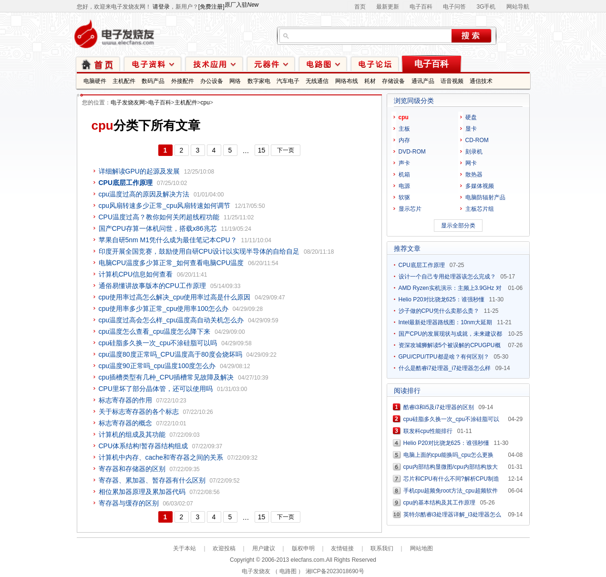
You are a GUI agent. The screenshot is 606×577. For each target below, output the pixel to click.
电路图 (323, 63)
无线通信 (317, 81)
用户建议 (263, 548)
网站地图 (421, 548)
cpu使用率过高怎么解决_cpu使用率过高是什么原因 (175, 297)
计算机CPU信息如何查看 (136, 274)
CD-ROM (477, 140)
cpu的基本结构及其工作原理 (439, 502)
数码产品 (153, 81)
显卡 (471, 128)
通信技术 (481, 81)
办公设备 (211, 81)
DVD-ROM (412, 151)
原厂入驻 (242, 4)
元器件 (271, 63)
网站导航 (517, 6)
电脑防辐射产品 (485, 197)
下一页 (285, 150)
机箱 (404, 174)
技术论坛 (374, 63)
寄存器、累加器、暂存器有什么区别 (152, 480)
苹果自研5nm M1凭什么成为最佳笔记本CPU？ (168, 240)
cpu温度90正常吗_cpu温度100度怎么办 (157, 366)
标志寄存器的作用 (125, 400)
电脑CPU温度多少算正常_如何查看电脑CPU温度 (171, 263)
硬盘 (471, 117)
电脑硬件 (94, 81)
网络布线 (346, 81)
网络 (235, 81)
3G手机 (485, 6)
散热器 (474, 174)
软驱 (404, 197)
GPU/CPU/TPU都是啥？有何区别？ (444, 356)
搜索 (471, 36)
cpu (205, 102)
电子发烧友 (256, 571)
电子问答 (454, 6)
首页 (360, 6)
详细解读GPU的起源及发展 (139, 171)
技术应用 (214, 63)
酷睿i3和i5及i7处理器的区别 (438, 407)
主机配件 (124, 81)
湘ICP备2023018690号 (335, 571)
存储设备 (393, 81)
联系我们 (381, 548)
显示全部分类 (458, 225)
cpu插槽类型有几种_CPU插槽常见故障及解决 (166, 377)
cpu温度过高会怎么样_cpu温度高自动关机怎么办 (171, 320)
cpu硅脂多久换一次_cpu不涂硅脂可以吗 (158, 343)
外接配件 (182, 81)
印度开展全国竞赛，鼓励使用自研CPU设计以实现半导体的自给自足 (199, 251)
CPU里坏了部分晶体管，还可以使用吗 (156, 388)
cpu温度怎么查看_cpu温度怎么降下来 (155, 331)
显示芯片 (410, 209)
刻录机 (474, 151)
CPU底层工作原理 (422, 265)
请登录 (161, 6)
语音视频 (452, 81)
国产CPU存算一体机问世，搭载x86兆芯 (158, 228)
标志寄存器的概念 (125, 423)
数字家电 (258, 81)
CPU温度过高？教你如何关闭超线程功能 (159, 217)
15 (262, 150)
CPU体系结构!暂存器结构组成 (143, 446)
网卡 (471, 163)
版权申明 (303, 548)
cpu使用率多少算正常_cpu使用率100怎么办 (163, 308)
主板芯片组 (479, 209)
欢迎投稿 (224, 548)
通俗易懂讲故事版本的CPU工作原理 (152, 285)
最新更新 (387, 6)
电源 (404, 186)
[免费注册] (211, 6)
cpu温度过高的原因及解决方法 (144, 194)
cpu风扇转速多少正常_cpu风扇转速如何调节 (165, 205)
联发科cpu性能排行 (427, 431)
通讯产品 (422, 81)
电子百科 (421, 6)
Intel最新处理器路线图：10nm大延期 (446, 322)
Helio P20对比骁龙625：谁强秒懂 (441, 299)
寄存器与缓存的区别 (129, 503)
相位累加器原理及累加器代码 (142, 491)
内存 (404, 140)
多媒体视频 (479, 186)
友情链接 (342, 548)
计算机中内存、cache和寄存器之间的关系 (161, 457)
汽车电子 (288, 81)
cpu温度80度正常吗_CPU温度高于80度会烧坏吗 (170, 354)
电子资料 (153, 63)
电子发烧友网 (128, 102)
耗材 (370, 81)
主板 (404, 128)
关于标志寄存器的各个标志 (139, 411)
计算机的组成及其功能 (132, 434)
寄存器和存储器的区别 (132, 469)
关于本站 (184, 548)
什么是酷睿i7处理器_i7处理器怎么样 (445, 368)
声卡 (404, 163)
